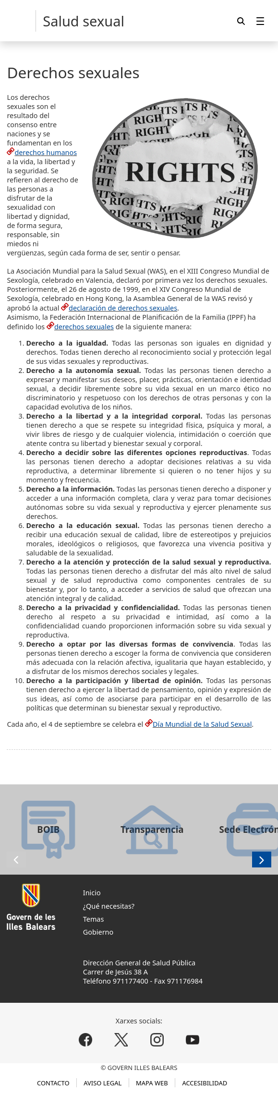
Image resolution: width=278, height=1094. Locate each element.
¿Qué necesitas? (108, 906)
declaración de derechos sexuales (123, 308)
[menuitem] (260, 21)
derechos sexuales (84, 326)
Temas (93, 919)
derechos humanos (45, 152)
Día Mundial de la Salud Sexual (202, 724)
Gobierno (98, 932)
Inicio (92, 892)
